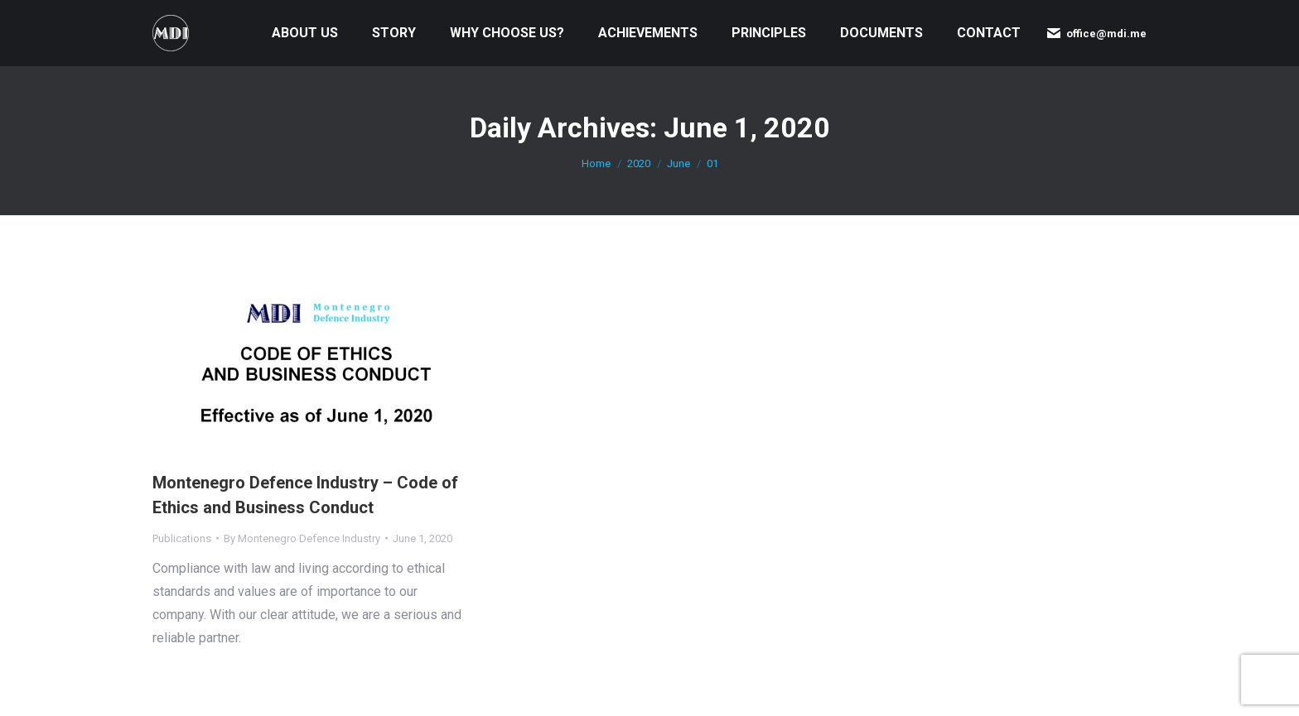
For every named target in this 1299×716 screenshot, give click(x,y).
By (302, 538)
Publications (181, 538)
